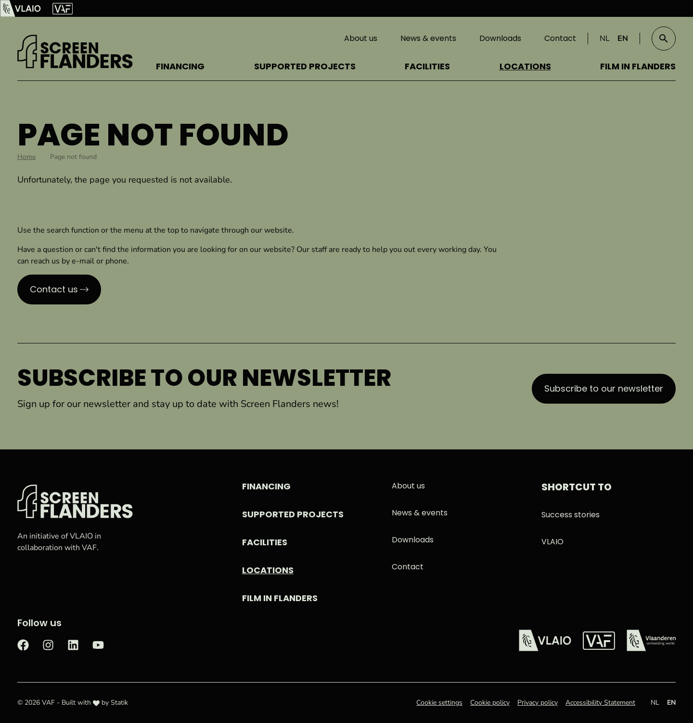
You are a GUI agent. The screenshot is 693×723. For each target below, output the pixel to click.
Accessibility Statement (600, 702)
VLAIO (552, 541)
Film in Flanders (638, 66)
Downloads (500, 38)
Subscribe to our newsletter (603, 388)
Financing (180, 66)
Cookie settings (439, 702)
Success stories (570, 514)
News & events (428, 38)
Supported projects (305, 66)
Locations (525, 66)
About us (360, 38)
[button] (664, 38)
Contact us (54, 289)
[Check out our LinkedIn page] (73, 644)
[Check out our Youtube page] (98, 644)
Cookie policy (490, 702)
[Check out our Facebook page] (23, 644)
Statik (119, 702)
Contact (560, 38)
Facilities (427, 66)
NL (605, 38)
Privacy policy (537, 702)
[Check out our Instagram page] (48, 644)
